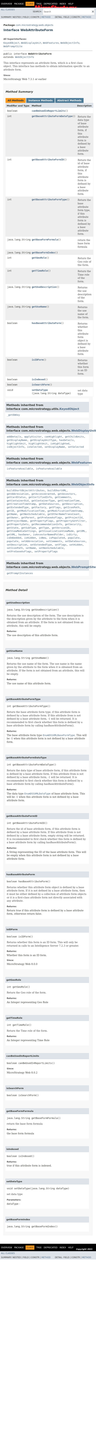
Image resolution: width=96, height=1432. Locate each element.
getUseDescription (44, 287)
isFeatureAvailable (20, 468)
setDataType (40, 390)
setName (31, 548)
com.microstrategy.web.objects (34, 25)
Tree (39, 4)
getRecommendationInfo (46, 524)
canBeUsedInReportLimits (48, 110)
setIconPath (15, 548)
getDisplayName (17, 440)
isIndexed (38, 379)
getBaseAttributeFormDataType (52, 116)
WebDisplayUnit (31, 42)
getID (10, 510)
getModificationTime (31, 510)
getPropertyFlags (41, 520)
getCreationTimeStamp (21, 504)
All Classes (8, 9)
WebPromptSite (12, 46)
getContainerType (43, 500)
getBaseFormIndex (43, 252)
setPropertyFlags (46, 551)
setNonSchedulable (51, 548)
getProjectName (17, 520)
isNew (42, 537)
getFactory (38, 507)
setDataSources (75, 541)
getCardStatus (16, 497)
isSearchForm (40, 384)
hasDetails (66, 440)
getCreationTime (68, 500)
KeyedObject (11, 42)
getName (12, 514)
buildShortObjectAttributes (26, 490)
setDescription (17, 544)
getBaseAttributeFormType (49, 199)
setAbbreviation (32, 541)
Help (70, 4)
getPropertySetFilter (70, 520)
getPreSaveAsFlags (49, 517)
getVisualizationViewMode (56, 531)
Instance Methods (40, 100)
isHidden (30, 537)
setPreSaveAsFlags (19, 551)
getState (12, 527)
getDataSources (49, 504)
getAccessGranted (43, 493)
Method (46, 17)
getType (44, 527)
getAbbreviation (17, 493)
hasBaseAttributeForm (46, 323)
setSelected (76, 446)
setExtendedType (41, 544)
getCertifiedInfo (40, 497)
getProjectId (73, 517)
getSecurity (73, 524)
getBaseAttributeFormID (48, 159)
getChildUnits (74, 436)
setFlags (60, 544)
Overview (6, 4)
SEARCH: (37, 11)
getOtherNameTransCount (63, 514)
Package (19, 4)
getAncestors (66, 493)
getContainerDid (17, 500)
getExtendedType (17, 507)
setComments (54, 541)
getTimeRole (40, 270)
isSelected (34, 446)
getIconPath (72, 507)
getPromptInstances (20, 573)
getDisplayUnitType (43, 440)
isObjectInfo (15, 446)
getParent (27, 517)
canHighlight (53, 436)
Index (63, 4)
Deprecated (50, 4)
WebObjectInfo (69, 42)
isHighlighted (59, 443)
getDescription (72, 504)
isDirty (71, 534)
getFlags (54, 507)
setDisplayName (55, 446)
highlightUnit (16, 443)
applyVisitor (33, 436)
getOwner (12, 517)
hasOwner (24, 534)
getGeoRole (39, 257)
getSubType (28, 527)
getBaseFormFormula (45, 239)
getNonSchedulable (32, 514)
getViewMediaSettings (21, 531)
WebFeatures (51, 42)
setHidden (75, 544)
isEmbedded (14, 537)
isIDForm (37, 359)
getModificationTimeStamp (64, 510)
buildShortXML (56, 490)
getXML (81, 531)
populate (73, 537)
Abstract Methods (69, 100)
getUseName (39, 306)
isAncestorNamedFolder (48, 534)
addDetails (14, 436)
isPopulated (57, 537)
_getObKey (13, 414)
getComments (63, 497)
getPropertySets (17, 524)
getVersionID (60, 527)
